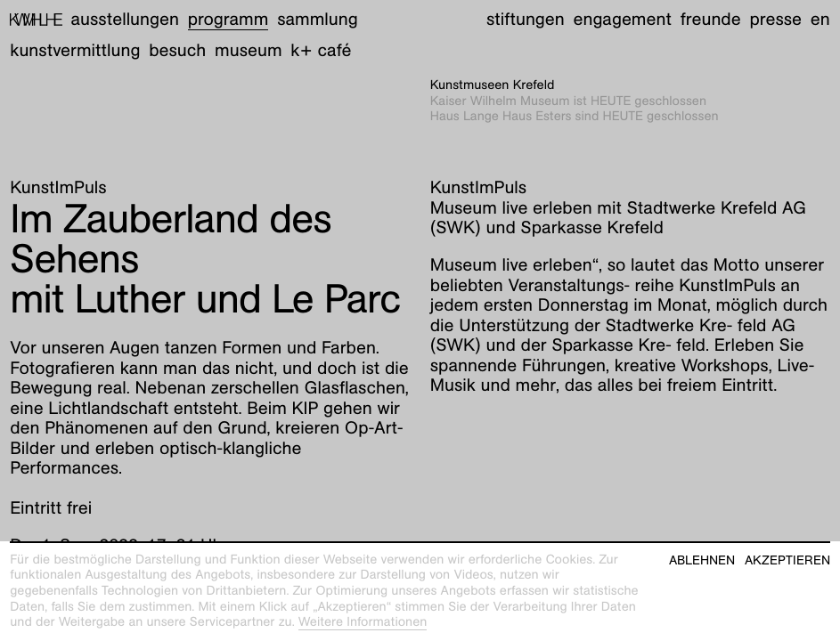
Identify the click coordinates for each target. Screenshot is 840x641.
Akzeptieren (787, 560)
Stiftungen (525, 19)
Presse (775, 19)
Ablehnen (702, 560)
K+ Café (320, 50)
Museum (248, 50)
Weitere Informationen (363, 622)
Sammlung (317, 19)
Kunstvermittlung (75, 50)
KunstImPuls (58, 188)
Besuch (177, 50)
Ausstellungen (125, 19)
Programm (228, 19)
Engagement (622, 19)
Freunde (711, 19)
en (820, 19)
